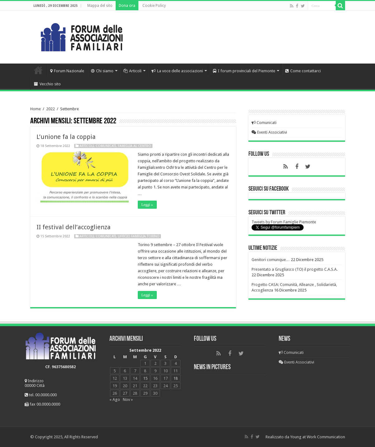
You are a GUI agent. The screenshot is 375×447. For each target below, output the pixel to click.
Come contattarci (303, 71)
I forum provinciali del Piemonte (244, 71)
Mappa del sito (100, 5)
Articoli (132, 71)
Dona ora (127, 5)
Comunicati (106, 146)
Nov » (128, 399)
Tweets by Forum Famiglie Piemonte (284, 222)
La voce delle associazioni (177, 71)
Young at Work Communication (317, 437)
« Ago (114, 399)
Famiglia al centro (134, 146)
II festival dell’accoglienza (73, 227)
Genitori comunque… (271, 259)
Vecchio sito (47, 84)
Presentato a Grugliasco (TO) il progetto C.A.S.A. (295, 269)
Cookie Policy (154, 5)
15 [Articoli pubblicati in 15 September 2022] (145, 378)
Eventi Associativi (269, 132)
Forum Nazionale (67, 71)
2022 (50, 109)
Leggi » (147, 204)
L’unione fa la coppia (66, 136)
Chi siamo (102, 71)
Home (38, 70)
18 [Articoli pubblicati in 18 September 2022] (175, 378)
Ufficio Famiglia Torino (139, 236)
